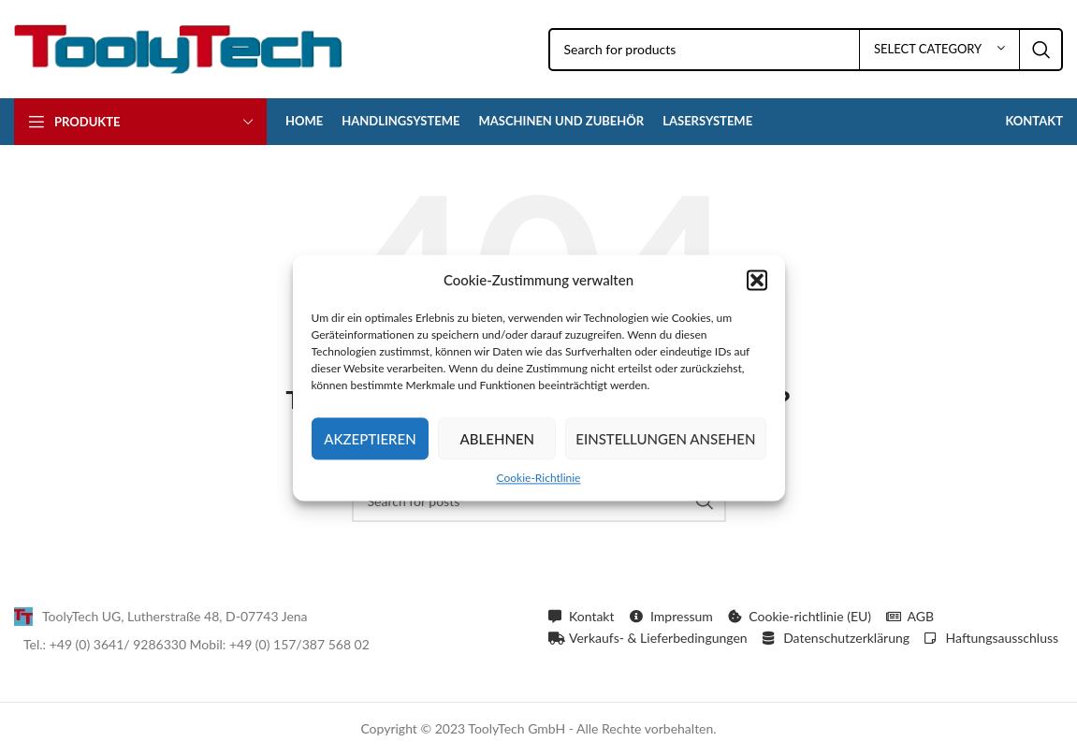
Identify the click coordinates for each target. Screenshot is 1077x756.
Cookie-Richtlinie (539, 478)
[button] (757, 279)
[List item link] (272, 616)
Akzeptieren (369, 438)
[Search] (806, 49)
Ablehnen (497, 438)
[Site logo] (178, 47)
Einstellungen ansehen (665, 438)
